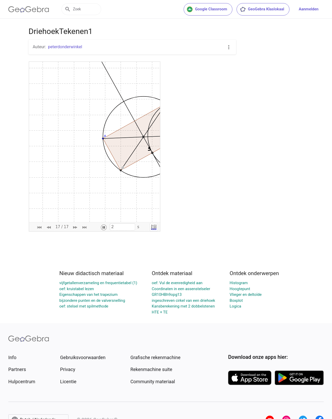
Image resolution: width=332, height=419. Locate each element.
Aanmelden (309, 9)
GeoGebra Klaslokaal (262, 9)
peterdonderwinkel (65, 46)
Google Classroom (207, 9)
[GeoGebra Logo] (28, 9)
